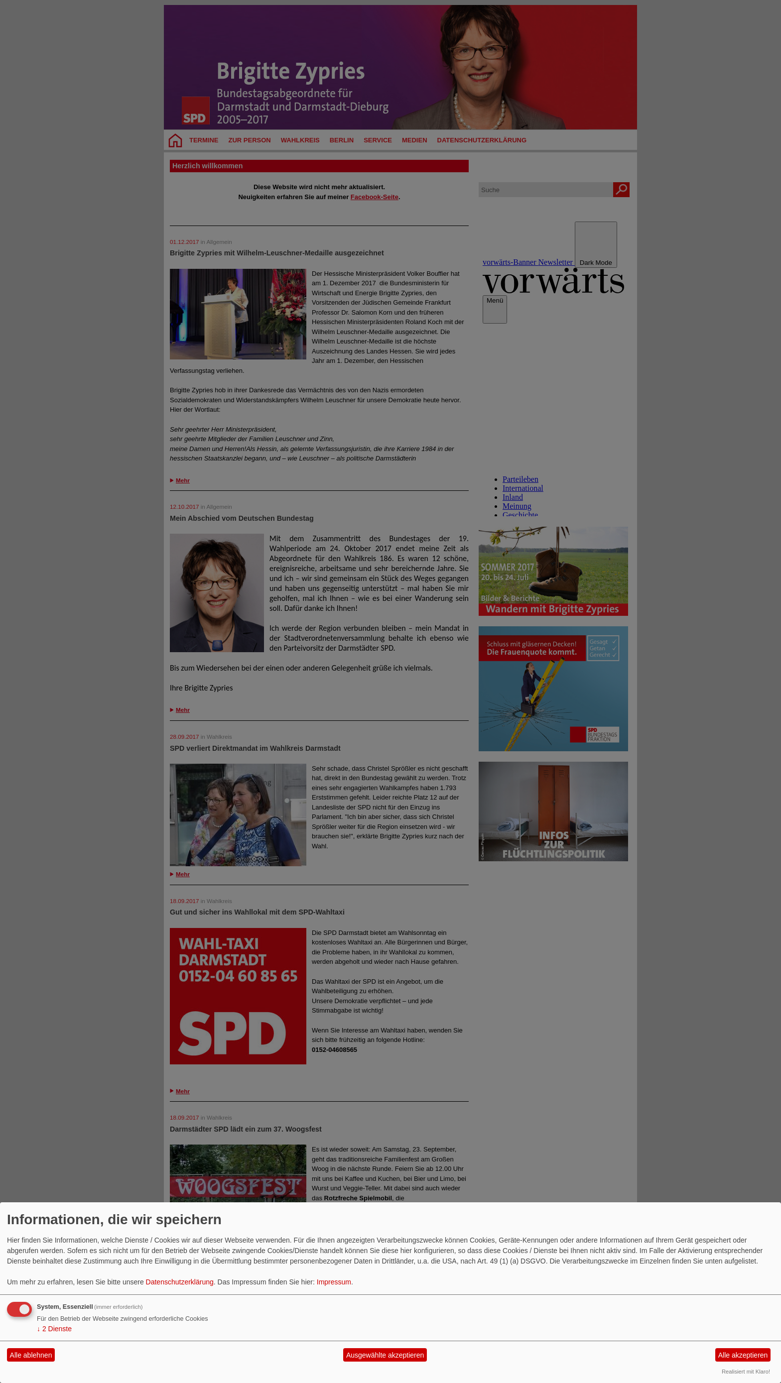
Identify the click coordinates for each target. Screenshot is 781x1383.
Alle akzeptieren (743, 1355)
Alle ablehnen (31, 1355)
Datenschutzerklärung (180, 1282)
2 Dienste (54, 1329)
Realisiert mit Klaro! (746, 1372)
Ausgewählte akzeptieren (385, 1355)
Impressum (334, 1282)
